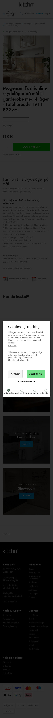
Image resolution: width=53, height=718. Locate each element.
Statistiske (46, 393)
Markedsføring (22, 393)
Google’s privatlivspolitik (18, 360)
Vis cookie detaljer (27, 381)
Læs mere (12, 345)
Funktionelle (35, 393)
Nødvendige (9, 393)
